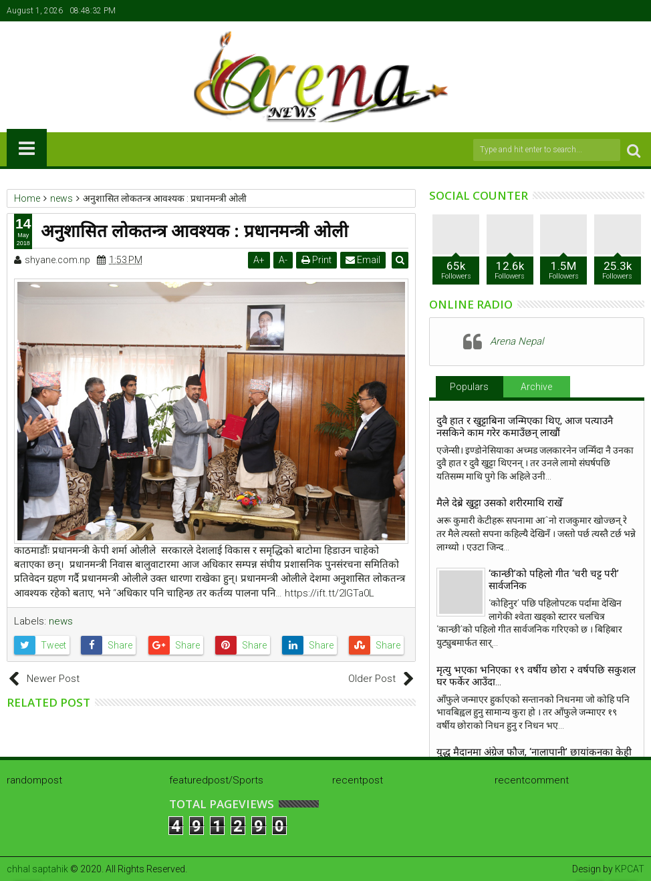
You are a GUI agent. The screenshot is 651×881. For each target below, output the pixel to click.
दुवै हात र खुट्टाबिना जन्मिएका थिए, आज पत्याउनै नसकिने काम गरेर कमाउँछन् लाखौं (524, 427)
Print (318, 259)
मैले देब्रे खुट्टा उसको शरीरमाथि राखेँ (499, 503)
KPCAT (629, 869)
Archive (536, 386)
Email (364, 259)
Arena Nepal (516, 341)
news (61, 621)
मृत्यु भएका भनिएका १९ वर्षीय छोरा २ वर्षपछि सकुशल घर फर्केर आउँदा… (536, 676)
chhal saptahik (37, 869)
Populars (469, 386)
